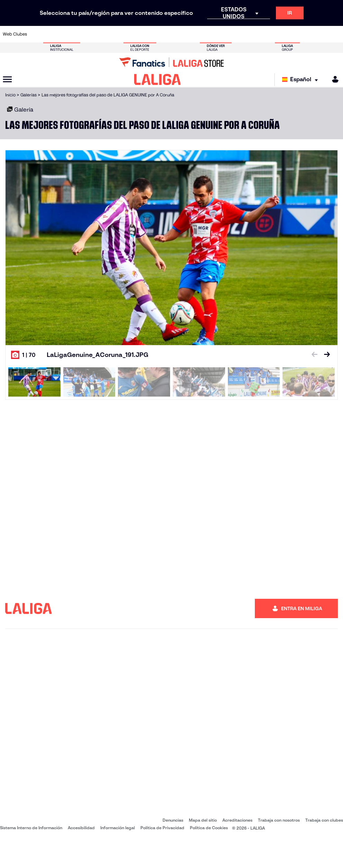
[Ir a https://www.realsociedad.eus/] (288, 34)
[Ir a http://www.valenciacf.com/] (319, 34)
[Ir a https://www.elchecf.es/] (100, 34)
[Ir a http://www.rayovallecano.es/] (178, 34)
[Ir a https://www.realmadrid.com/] (256, 34)
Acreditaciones (237, 820)
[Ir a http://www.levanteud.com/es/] (163, 34)
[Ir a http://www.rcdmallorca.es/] (225, 34)
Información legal (117, 827)
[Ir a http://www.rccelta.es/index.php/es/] (194, 34)
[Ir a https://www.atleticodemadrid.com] (53, 34)
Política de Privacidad (162, 827)
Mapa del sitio (203, 820)
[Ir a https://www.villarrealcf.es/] (335, 34)
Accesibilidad (81, 827)
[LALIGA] (157, 79)
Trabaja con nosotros (279, 820)
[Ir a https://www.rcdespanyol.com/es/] (210, 34)
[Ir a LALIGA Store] (171, 62)
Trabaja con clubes (324, 820)
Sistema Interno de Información (31, 827)
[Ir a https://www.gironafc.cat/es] (147, 34)
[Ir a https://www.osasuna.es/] (69, 34)
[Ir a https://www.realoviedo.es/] (272, 34)
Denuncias (173, 820)
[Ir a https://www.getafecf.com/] (131, 34)
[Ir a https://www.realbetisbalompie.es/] (241, 34)
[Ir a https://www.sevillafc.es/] (303, 34)
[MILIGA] (333, 79)
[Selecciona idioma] (302, 80)
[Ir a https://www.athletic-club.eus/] (37, 34)
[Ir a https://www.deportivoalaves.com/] (84, 34)
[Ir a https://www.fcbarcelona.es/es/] (116, 34)
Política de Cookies (209, 827)
